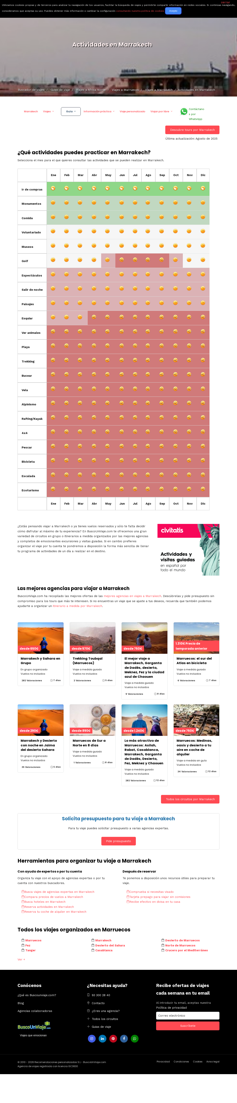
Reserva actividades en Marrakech (47, 907)
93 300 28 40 (101, 995)
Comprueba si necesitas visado (150, 892)
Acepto (173, 10)
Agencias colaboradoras (35, 1011)
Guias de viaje (101, 1027)
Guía (69, 111)
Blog (21, 1003)
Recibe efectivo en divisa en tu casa (153, 902)
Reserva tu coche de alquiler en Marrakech (53, 911)
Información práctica (97, 111)
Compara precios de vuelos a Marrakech (52, 897)
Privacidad (163, 1061)
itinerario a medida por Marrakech (77, 606)
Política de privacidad (171, 1007)
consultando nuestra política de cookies (140, 11)
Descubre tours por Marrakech (192, 130)
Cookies (198, 1061)
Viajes (47, 111)
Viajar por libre (159, 111)
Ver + (21, 959)
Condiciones (181, 1061)
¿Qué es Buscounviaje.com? (37, 995)
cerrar (225, 2)
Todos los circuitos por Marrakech (190, 799)
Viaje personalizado (132, 111)
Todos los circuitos (105, 1019)
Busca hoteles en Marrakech (43, 902)
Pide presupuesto (118, 841)
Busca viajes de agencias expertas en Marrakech (57, 892)
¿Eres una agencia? (106, 1011)
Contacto (98, 1003)
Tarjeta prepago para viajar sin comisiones (158, 897)
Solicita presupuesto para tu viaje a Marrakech (118, 818)
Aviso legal (212, 1061)
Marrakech (31, 111)
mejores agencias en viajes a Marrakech (132, 596)
